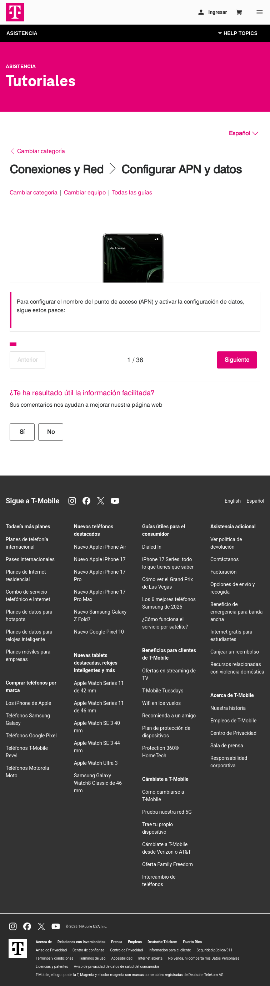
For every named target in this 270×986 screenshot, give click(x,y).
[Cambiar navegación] (243, 33)
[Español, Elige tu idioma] (243, 133)
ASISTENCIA (22, 33)
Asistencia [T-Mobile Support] (21, 66)
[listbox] (135, 310)
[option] (135, 310)
